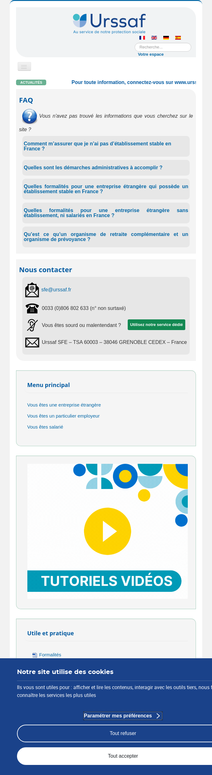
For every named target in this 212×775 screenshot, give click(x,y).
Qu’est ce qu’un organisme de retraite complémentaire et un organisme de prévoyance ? (106, 237)
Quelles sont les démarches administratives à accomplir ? (93, 167)
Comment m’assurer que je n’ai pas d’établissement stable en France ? (97, 146)
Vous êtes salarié (45, 427)
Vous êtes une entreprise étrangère (64, 404)
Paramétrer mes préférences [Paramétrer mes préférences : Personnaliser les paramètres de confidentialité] (118, 715)
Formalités (46, 655)
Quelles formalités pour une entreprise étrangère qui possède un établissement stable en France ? (106, 189)
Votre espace (151, 54)
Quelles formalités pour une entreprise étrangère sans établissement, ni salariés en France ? (106, 213)
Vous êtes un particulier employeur (63, 415)
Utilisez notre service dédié (156, 324)
